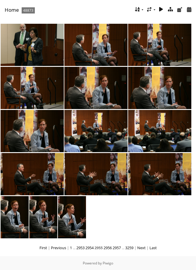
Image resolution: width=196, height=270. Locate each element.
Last (153, 247)
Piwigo (108, 263)
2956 (108, 247)
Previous (58, 247)
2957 (117, 247)
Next (141, 247)
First (43, 247)
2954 (89, 247)
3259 (129, 247)
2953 (80, 247)
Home (12, 9)
